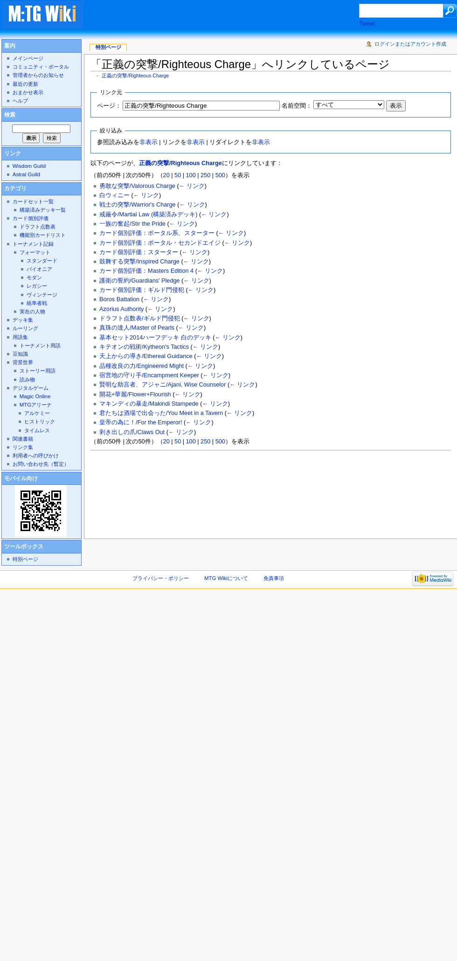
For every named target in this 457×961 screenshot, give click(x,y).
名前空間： (297, 106)
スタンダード (42, 260)
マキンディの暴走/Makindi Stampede (149, 404)
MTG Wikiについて (226, 578)
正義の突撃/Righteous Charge (135, 75)
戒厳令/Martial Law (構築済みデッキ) (148, 214)
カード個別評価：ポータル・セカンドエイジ (160, 243)
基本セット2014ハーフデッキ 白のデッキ (155, 337)
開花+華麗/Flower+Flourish (135, 394)
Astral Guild (26, 174)
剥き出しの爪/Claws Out (132, 432)
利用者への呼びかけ (36, 455)
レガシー (37, 286)
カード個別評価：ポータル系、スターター (157, 233)
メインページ (28, 58)
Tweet (367, 24)
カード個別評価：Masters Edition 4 (146, 271)
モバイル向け (21, 478)
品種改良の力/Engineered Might (141, 366)
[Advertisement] (149, 30)
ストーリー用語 (37, 370)
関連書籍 (23, 439)
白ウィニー (114, 195)
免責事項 (273, 578)
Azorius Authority (121, 309)
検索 (9, 115)
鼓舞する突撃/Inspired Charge (139, 261)
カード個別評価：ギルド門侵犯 (141, 290)
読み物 (27, 379)
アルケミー (37, 413)
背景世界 (23, 362)
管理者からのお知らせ (38, 75)
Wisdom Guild (29, 166)
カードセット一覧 (33, 201)
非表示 (148, 142)
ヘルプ (20, 101)
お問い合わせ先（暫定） (41, 464)
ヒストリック (39, 421)
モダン (34, 277)
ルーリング (25, 328)
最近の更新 (25, 84)
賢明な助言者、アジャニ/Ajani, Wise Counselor (162, 384)
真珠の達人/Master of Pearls (136, 328)
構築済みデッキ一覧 (43, 210)
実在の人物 (32, 311)
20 (166, 175)
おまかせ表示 (28, 92)
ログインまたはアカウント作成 (410, 44)
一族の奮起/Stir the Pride (132, 224)
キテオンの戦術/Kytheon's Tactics (144, 347)
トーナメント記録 (33, 244)
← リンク (192, 186)
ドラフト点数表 (37, 226)
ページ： (109, 106)
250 (205, 175)
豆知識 (20, 354)
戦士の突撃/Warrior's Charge (137, 204)
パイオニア (39, 269)
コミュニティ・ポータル (41, 66)
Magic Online (35, 396)
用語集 (20, 337)
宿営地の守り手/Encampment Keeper (149, 375)
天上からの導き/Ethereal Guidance (146, 356)
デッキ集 (23, 320)
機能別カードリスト (43, 235)
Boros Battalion (119, 299)
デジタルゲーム (30, 388)
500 (220, 175)
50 (177, 175)
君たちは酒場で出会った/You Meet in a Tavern (161, 413)
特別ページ (108, 47)
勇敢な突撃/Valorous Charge (137, 186)
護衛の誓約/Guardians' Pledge (139, 280)
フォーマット (35, 252)
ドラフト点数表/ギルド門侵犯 (139, 318)
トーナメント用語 (40, 345)
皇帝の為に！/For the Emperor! (140, 422)
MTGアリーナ (36, 405)
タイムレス (37, 430)
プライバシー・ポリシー (160, 578)
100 (191, 175)
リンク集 (23, 447)
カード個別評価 (30, 218)
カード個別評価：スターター (138, 252)
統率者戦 (37, 303)
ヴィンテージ (42, 294)
